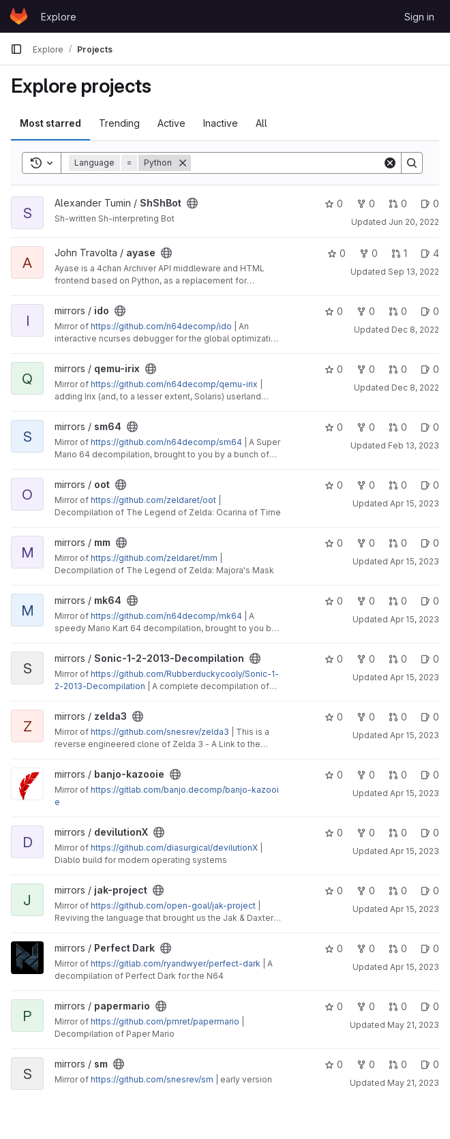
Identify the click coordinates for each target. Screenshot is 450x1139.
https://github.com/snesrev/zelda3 (160, 732)
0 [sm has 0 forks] (366, 1064)
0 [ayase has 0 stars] (336, 253)
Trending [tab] (119, 123)
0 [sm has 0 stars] (334, 1064)
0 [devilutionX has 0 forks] (366, 832)
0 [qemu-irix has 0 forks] (366, 369)
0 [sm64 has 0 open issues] (430, 427)
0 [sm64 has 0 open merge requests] (398, 427)
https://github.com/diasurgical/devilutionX (174, 847)
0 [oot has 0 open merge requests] (398, 485)
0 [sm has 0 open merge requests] (398, 1064)
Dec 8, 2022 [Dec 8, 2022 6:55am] (415, 387)
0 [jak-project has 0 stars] (334, 890)
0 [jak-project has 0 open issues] (430, 890)
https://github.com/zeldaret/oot (153, 500)
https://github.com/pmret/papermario (165, 1021)
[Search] (287, 163)
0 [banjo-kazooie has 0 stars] (334, 774)
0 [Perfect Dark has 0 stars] (334, 948)
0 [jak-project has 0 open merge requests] (398, 890)
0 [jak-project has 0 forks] (366, 890)
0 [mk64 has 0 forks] (366, 601)
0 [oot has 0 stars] (334, 485)
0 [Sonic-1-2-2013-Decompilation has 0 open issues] (430, 659)
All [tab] (261, 123)
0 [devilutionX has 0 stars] (334, 832)
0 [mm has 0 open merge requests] (398, 543)
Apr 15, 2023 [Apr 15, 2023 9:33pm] (414, 851)
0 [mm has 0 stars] (334, 543)
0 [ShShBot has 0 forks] (366, 203)
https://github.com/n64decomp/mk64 (166, 616)
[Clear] (390, 163)
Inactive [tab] (220, 123)
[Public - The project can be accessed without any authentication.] (192, 203)
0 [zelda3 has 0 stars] (334, 717)
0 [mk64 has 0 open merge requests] (398, 601)
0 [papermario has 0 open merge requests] (398, 1006)
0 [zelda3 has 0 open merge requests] (398, 717)
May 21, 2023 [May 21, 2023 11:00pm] (413, 1083)
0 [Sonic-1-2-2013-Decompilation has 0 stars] (334, 659)
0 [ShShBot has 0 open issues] (430, 203)
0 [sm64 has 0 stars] (334, 427)
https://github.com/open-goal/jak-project (173, 905)
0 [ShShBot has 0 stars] (334, 203)
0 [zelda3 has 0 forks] (366, 717)
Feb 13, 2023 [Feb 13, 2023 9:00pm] (413, 445)
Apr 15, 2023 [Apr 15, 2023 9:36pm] (414, 967)
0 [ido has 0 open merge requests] (398, 311)
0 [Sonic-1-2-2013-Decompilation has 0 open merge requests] (398, 659)
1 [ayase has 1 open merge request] (399, 253)
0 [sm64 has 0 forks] (366, 427)
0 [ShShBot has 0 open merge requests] (398, 203)
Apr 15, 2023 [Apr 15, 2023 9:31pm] (414, 677)
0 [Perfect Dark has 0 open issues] (430, 948)
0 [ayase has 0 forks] (368, 253)
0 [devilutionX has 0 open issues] (430, 832)
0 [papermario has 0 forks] (366, 1006)
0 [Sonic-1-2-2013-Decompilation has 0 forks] (366, 659)
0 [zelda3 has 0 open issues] (430, 717)
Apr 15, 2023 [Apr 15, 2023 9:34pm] (414, 909)
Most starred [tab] (50, 123)
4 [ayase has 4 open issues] (430, 253)
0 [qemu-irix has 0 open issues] (430, 369)
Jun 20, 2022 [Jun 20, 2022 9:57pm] (414, 222)
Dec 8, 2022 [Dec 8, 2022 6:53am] (415, 329)
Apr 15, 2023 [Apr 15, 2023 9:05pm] (414, 561)
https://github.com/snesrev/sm (152, 1079)
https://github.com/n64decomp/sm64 (166, 442)
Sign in (419, 16)
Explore (58, 16)
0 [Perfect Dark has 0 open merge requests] (398, 948)
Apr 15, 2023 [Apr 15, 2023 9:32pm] (414, 793)
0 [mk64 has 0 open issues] (430, 601)
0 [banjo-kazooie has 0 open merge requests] (398, 774)
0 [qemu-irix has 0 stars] (334, 369)
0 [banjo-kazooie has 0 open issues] (430, 774)
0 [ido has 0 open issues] (430, 311)
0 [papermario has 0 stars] (334, 1006)
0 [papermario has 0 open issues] (430, 1006)
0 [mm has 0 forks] (366, 543)
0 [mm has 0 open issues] (430, 543)
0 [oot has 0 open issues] (430, 485)
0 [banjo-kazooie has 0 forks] (366, 774)
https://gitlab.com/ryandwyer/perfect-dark (175, 963)
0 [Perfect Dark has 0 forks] (366, 948)
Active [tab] (171, 123)
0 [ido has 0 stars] (334, 311)
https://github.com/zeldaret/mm (154, 558)
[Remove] (183, 163)
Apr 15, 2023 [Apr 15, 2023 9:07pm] (414, 619)
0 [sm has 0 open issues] (430, 1064)
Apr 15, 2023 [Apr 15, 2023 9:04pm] (414, 503)
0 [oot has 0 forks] (366, 485)
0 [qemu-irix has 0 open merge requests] (398, 369)
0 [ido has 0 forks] (366, 311)
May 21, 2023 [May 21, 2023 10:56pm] (413, 1025)
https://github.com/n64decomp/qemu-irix (174, 384)
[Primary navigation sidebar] (16, 49)
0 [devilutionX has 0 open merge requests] (398, 832)
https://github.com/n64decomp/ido (161, 326)
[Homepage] (18, 16)
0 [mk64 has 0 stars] (334, 601)
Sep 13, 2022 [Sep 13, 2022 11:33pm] (413, 272)
